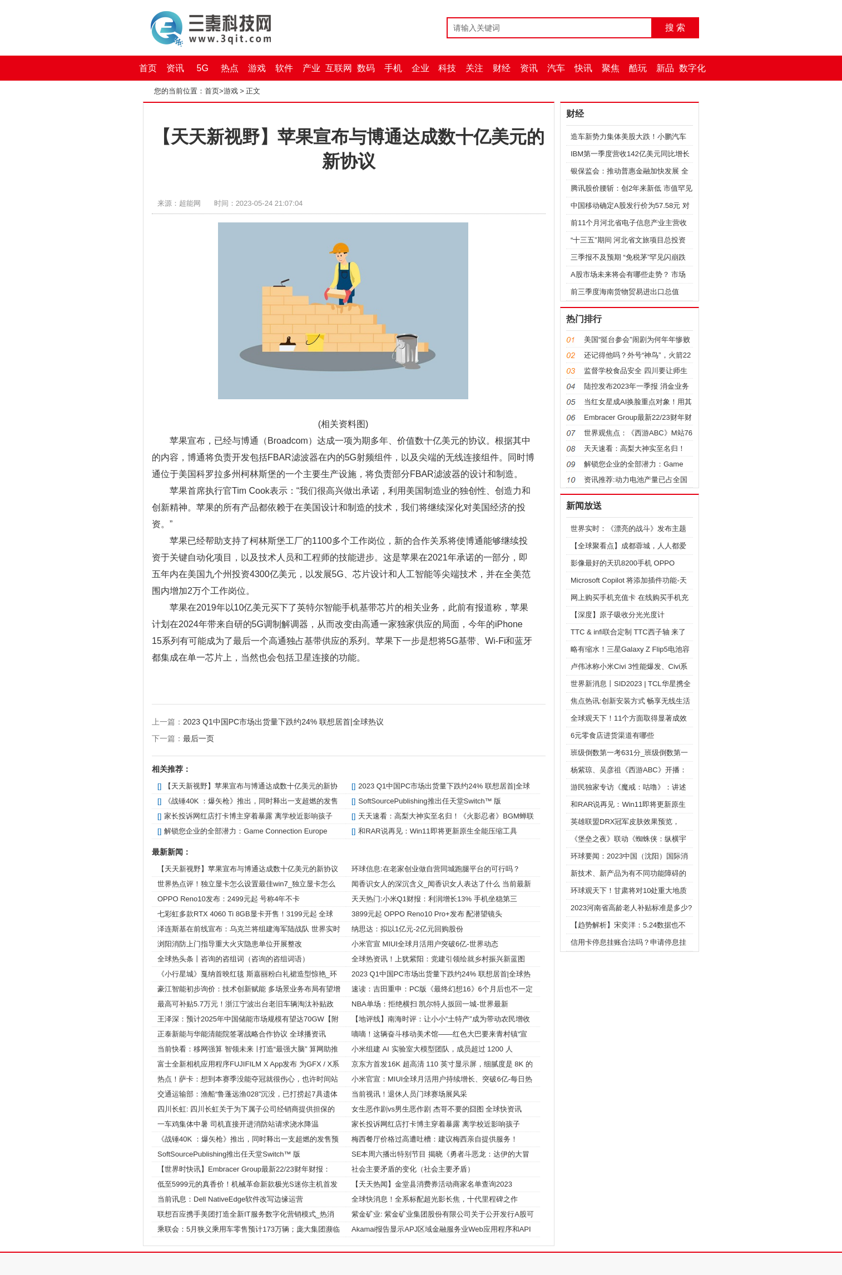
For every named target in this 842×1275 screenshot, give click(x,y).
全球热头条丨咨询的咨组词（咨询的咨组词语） (233, 959)
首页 (148, 68)
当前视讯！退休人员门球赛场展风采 (409, 1094)
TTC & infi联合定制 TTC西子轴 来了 (628, 632)
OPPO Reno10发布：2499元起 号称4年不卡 (228, 899)
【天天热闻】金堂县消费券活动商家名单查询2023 (431, 1184)
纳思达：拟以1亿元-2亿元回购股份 (407, 929)
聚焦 (611, 68)
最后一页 (198, 738)
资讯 (175, 68)
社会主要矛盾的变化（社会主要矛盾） (412, 1169)
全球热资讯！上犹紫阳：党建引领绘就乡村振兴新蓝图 (438, 959)
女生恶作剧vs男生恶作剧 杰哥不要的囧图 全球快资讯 (436, 1109)
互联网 (338, 68)
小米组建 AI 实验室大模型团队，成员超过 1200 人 (432, 1049)
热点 (230, 68)
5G (203, 68)
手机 (393, 68)
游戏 (257, 68)
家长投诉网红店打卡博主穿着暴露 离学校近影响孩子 (248, 816)
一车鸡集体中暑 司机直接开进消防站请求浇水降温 (238, 1124)
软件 (284, 68)
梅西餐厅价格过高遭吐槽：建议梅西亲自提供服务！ (434, 1139)
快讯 (583, 68)
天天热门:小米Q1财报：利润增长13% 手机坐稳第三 (434, 899)
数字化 (692, 68)
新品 (665, 68)
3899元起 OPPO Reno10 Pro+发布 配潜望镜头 (426, 914)
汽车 (556, 68)
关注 (474, 68)
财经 (502, 68)
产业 (311, 68)
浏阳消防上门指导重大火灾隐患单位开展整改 (229, 944)
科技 (447, 68)
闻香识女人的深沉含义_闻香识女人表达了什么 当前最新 (441, 884)
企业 (420, 68)
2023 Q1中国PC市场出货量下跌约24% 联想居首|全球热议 (283, 721)
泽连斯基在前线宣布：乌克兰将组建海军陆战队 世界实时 (248, 929)
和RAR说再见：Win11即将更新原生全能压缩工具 (437, 831)
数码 (366, 68)
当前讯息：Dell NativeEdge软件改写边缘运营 (230, 1199)
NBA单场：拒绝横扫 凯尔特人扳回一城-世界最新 (429, 1004)
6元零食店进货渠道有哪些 (612, 735)
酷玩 (638, 68)
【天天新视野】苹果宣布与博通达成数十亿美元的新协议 (247, 869)
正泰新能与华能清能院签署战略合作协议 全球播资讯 (241, 1034)
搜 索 (675, 27)
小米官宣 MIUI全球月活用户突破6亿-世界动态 (424, 944)
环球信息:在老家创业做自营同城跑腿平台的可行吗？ (435, 869)
